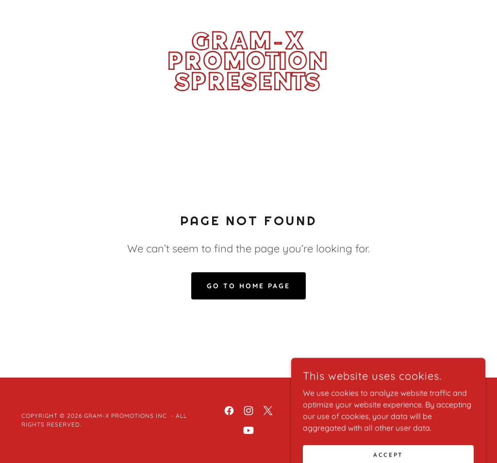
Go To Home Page (248, 285)
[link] (248, 87)
